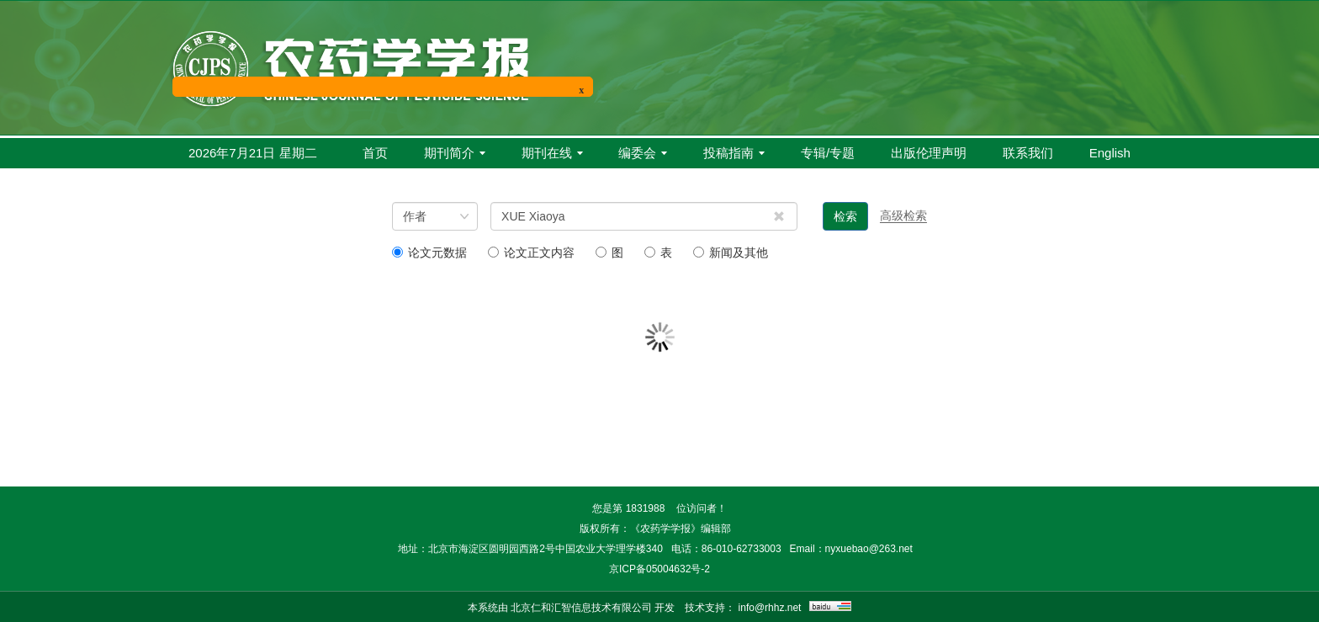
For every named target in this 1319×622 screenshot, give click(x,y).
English (1110, 153)
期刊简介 (454, 153)
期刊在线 (552, 153)
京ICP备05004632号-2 (659, 569)
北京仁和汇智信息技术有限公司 (581, 608)
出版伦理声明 (929, 153)
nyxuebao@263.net (869, 549)
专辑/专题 (828, 153)
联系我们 (1028, 153)
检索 (845, 216)
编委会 (642, 153)
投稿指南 (734, 153)
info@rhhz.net (770, 608)
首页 (375, 153)
